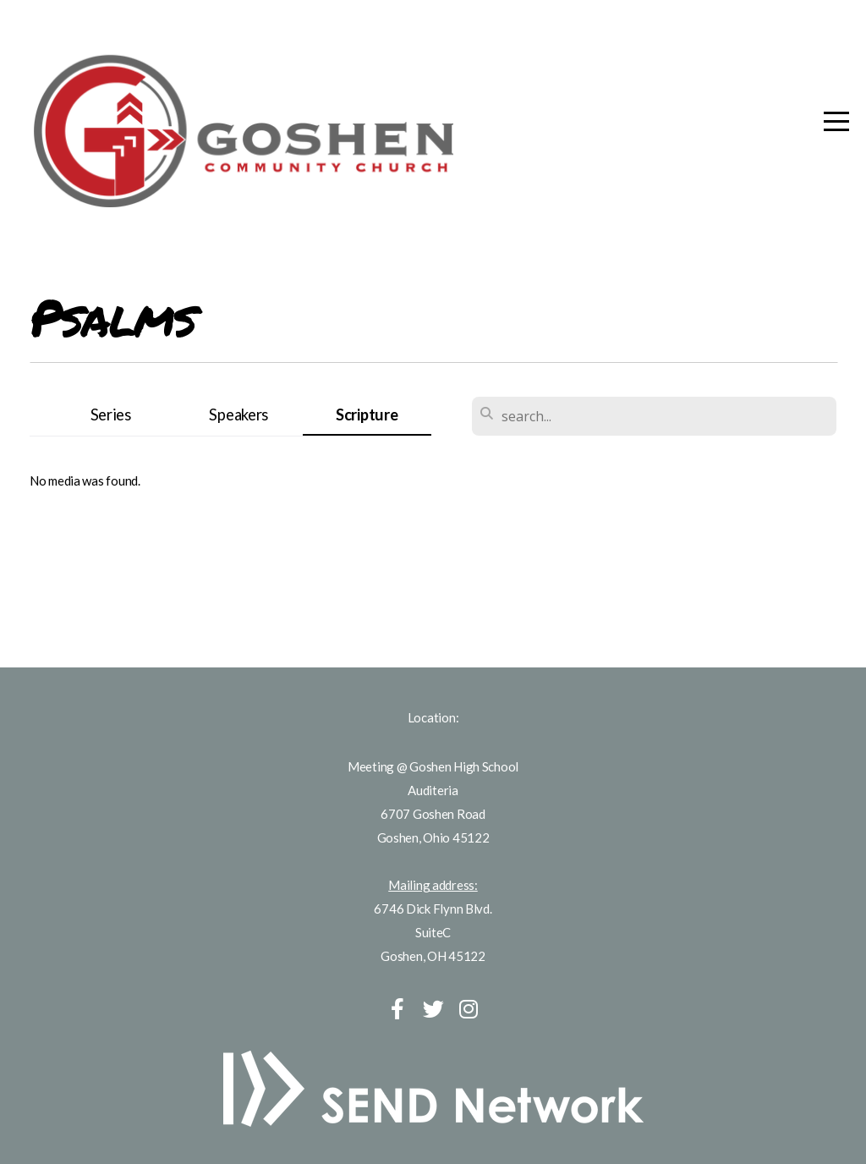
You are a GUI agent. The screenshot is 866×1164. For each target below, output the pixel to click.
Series (110, 414)
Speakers (238, 414)
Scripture (366, 414)
